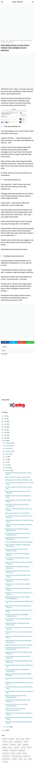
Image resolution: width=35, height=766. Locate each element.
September (8, 451)
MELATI (29, 747)
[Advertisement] (17, 22)
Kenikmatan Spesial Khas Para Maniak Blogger (19, 542)
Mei (6, 462)
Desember (8, 443)
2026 (5, 416)
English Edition (18, 741)
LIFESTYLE (16, 747)
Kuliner (10, 747)
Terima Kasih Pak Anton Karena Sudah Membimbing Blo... (16, 705)
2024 (5, 421)
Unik (25, 759)
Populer (13, 753)
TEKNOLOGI (26, 756)
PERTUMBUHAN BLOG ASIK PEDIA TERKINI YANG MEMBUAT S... (17, 597)
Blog (22, 739)
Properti (19, 753)
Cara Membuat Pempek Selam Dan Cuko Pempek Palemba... (17, 648)
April (6, 465)
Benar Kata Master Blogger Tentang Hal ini (17, 477)
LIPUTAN (23, 747)
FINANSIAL (5, 744)
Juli (6, 457)
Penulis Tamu (6, 753)
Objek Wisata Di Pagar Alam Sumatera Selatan (19, 645)
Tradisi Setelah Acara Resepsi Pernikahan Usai (18, 480)
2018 (5, 438)
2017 (5, 441)
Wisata (30, 759)
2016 (5, 730)
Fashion (26, 741)
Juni (6, 459)
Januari (7, 727)
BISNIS (17, 739)
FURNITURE (13, 744)
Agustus (8, 454)
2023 (5, 424)
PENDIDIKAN (13, 750)
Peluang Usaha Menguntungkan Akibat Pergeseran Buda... (16, 550)
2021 (5, 430)
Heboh (19, 744)
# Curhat (4, 346)
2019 (5, 435)
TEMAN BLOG (6, 759)
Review (25, 753)
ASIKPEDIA (11, 739)
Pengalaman (22, 750)
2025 (5, 419)
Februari (8, 470)
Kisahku (5, 747)
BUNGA (28, 739)
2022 (5, 427)
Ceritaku (5, 741)
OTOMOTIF (5, 750)
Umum (20, 759)
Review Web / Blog (17, 756)
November (8, 446)
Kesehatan (25, 744)
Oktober (8, 448)
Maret (7, 468)
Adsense (5, 739)
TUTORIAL (14, 759)
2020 (5, 432)
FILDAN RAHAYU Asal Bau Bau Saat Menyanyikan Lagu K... (15, 709)
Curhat (11, 741)
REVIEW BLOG (6, 756)
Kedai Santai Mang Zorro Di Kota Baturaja (17, 513)
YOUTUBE (5, 762)
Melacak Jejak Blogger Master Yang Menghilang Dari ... (15, 696)
